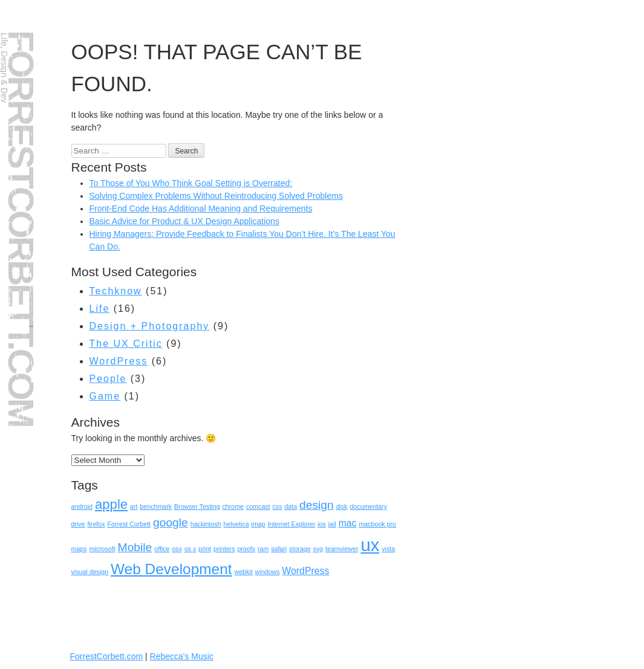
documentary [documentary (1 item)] (369, 506)
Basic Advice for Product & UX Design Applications (184, 221)
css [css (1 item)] (277, 506)
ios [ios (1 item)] (321, 524)
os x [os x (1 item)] (190, 548)
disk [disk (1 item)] (342, 506)
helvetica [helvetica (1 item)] (236, 524)
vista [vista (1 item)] (388, 548)
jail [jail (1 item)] (332, 524)
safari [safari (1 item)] (279, 548)
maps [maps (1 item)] (79, 548)
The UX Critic (126, 343)
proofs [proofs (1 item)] (246, 548)
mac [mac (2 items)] (348, 523)
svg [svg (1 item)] (318, 548)
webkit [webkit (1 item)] (243, 571)
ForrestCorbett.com (21, 228)
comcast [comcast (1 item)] (258, 506)
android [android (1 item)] (82, 506)
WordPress (118, 361)
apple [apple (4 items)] (111, 504)
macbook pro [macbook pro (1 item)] (377, 524)
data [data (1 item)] (290, 506)
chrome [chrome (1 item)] (233, 506)
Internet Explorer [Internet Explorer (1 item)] (292, 524)
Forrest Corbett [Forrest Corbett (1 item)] (129, 524)
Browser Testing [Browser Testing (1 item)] (197, 506)
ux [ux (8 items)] (369, 545)
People (108, 378)
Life (99, 308)
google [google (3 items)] (170, 522)
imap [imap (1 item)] (258, 524)
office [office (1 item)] (161, 548)
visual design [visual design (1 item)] (90, 571)
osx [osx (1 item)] (177, 548)
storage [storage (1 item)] (300, 548)
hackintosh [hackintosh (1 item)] (205, 524)
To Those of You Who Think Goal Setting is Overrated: (191, 183)
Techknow (115, 291)
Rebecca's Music (181, 656)
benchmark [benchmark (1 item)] (156, 506)
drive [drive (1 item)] (78, 524)
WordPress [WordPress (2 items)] (305, 571)
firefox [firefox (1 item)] (96, 524)
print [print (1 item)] (204, 548)
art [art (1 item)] (133, 506)
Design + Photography (149, 326)
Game (105, 396)
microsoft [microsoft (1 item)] (102, 548)
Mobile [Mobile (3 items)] (135, 547)
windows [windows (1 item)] (267, 571)
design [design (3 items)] (316, 505)
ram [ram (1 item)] (263, 548)
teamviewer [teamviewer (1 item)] (341, 548)
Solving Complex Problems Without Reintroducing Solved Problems (216, 196)
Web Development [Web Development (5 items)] (171, 569)
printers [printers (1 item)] (224, 548)
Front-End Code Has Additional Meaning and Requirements (201, 208)
